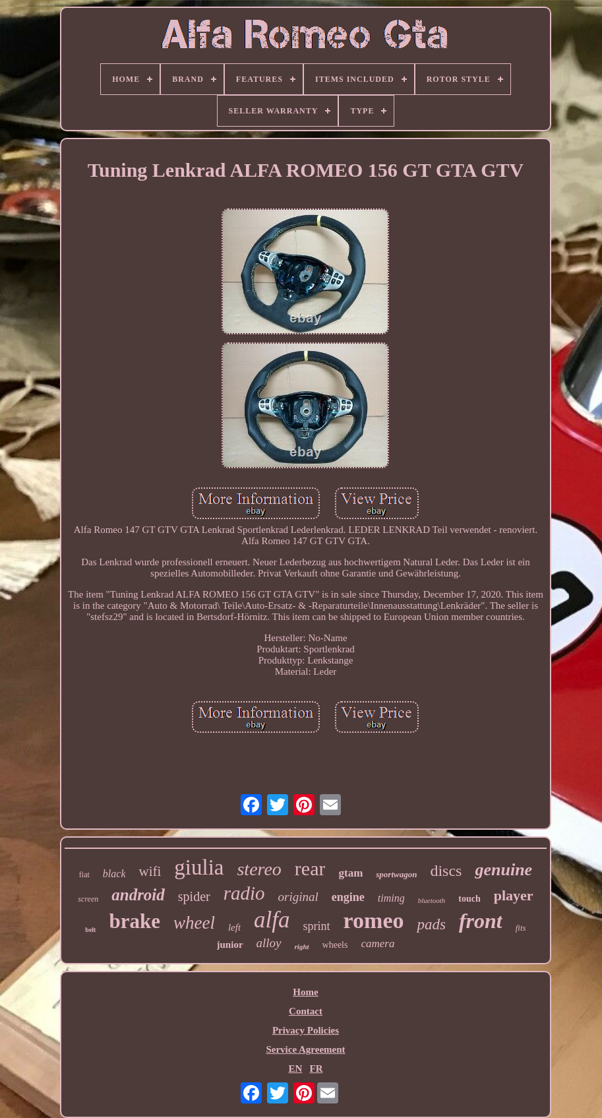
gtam (350, 873)
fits (521, 928)
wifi (149, 871)
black (114, 873)
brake (134, 921)
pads (431, 924)
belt (90, 929)
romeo (374, 920)
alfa (271, 920)
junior (230, 944)
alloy (269, 943)
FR (316, 1068)
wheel (194, 923)
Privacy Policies (305, 1030)
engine (348, 897)
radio (244, 893)
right (302, 946)
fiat (84, 874)
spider (194, 896)
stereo (259, 869)
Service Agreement (305, 1049)
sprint (316, 926)
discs (446, 870)
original (298, 897)
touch (469, 899)
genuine (503, 869)
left (234, 927)
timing (391, 898)
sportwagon (396, 874)
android (138, 895)
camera (377, 943)
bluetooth (432, 900)
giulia (199, 867)
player (513, 895)
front (480, 921)
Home (305, 992)
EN (295, 1068)
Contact (305, 1011)
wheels (335, 945)
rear (310, 868)
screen (88, 899)
